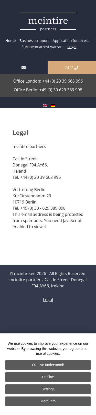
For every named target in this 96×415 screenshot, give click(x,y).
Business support (34, 40)
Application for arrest (70, 40)
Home (10, 40)
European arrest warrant (43, 46)
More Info (48, 402)
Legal (71, 46)
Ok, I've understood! (48, 365)
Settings (48, 389)
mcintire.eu (25, 273)
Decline (48, 377)
